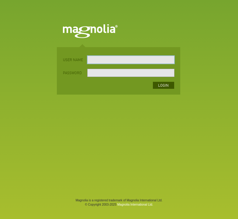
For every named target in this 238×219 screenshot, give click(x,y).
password (72, 73)
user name (73, 60)
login (163, 86)
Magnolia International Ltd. (135, 204)
